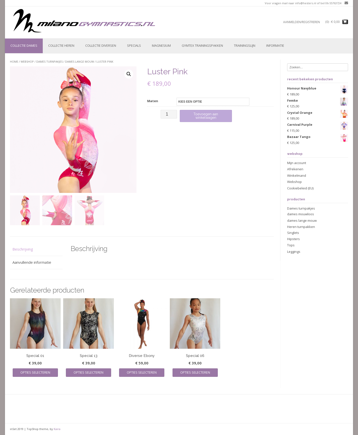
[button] (128, 74)
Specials (134, 45)
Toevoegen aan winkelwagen (205, 116)
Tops (291, 245)
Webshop (27, 61)
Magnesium (161, 45)
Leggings (293, 251)
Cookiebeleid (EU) (300, 188)
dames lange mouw (79, 61)
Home (14, 61)
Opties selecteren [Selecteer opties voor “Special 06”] (195, 372)
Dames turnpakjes (49, 61)
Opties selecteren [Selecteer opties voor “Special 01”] (35, 372)
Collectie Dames (23, 45)
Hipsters (293, 239)
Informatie (275, 45)
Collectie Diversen (100, 45)
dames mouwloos (300, 214)
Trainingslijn (244, 45)
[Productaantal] (169, 114)
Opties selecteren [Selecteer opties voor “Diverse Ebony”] (142, 372)
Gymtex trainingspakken (202, 45)
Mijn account (296, 163)
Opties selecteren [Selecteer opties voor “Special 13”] (88, 372)
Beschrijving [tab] (22, 249)
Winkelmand (296, 175)
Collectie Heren (61, 45)
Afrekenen (295, 169)
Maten (152, 101)
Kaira (57, 429)
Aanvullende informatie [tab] (31, 262)
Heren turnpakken (301, 226)
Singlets (293, 232)
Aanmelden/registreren (301, 22)
